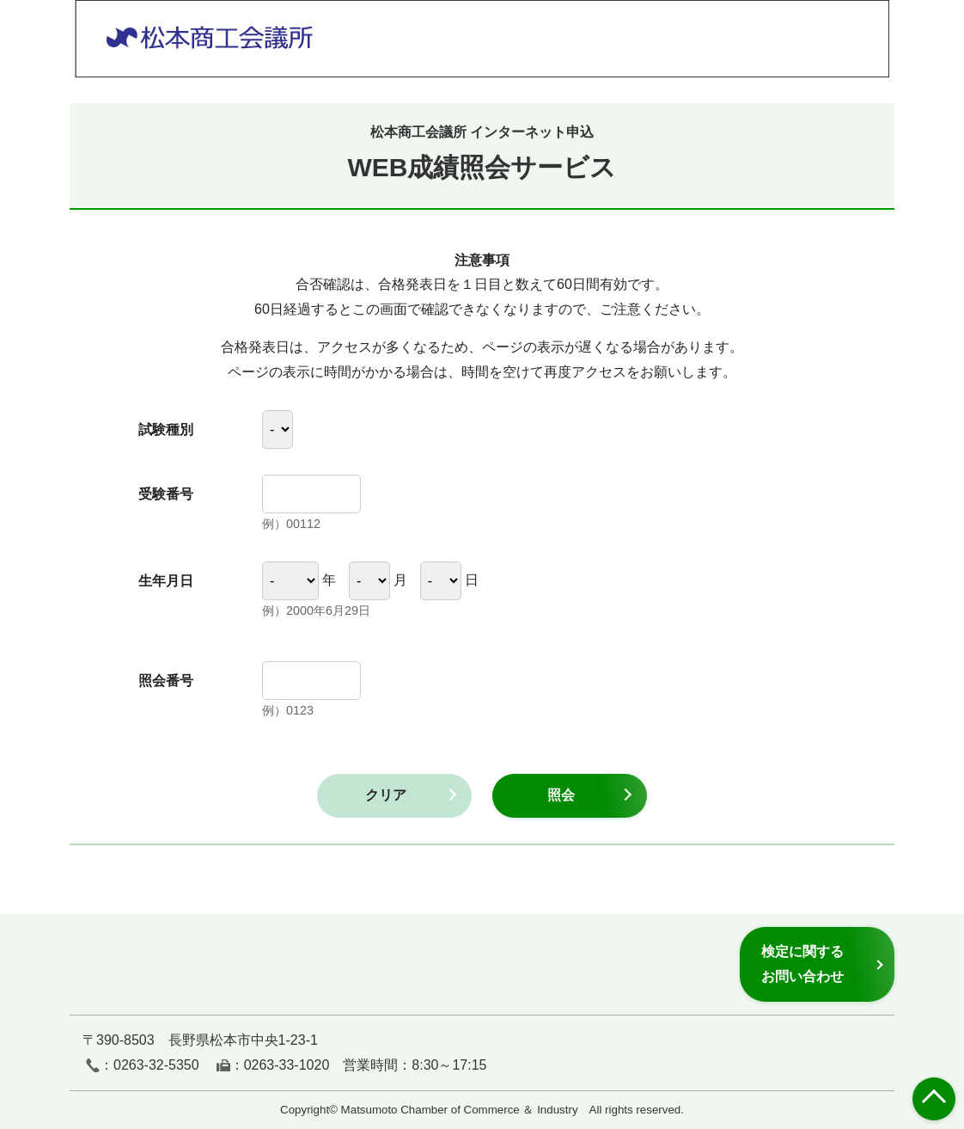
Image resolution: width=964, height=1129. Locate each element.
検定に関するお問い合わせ (802, 963)
